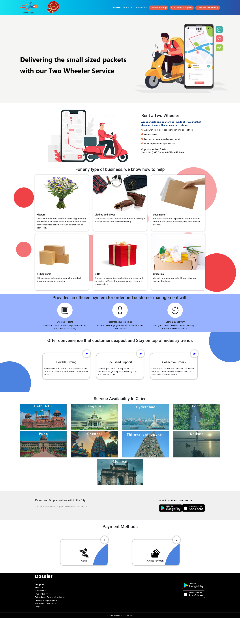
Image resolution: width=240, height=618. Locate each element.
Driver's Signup (158, 7)
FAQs (37, 606)
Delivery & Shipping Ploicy (47, 600)
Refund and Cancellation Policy (50, 597)
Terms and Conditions (45, 603)
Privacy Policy (41, 594)
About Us (127, 7)
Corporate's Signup (208, 7)
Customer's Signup (181, 7)
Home (116, 7)
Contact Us (141, 7)
